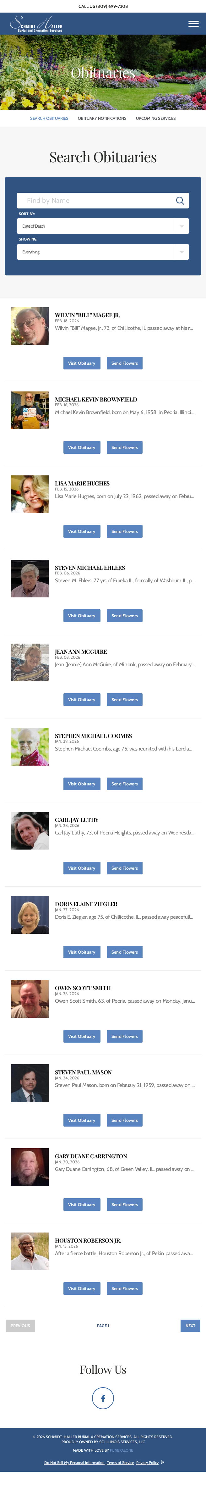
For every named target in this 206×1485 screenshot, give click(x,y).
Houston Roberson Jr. (88, 1252)
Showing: (28, 239)
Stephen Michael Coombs (93, 741)
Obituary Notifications (102, 118)
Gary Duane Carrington (91, 1167)
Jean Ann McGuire (81, 656)
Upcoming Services (156, 118)
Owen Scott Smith (83, 997)
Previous (20, 1338)
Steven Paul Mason (83, 1082)
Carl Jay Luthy (77, 826)
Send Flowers (127, 362)
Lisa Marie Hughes (82, 485)
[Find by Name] (94, 200)
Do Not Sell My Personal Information (74, 1476)
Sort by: (27, 213)
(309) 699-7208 (112, 6)
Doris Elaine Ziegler (86, 911)
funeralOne (121, 1463)
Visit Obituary (84, 362)
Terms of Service (120, 1475)
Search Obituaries (49, 118)
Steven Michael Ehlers (90, 571)
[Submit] (180, 200)
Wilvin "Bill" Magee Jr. (87, 315)
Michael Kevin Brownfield (96, 400)
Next (190, 1338)
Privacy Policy (147, 1475)
